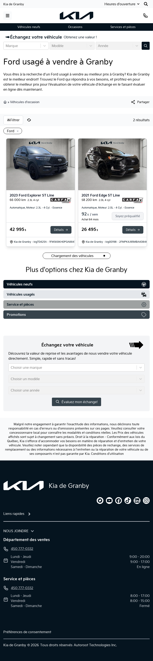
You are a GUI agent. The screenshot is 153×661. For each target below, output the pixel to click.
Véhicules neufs (28, 27)
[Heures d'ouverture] (122, 4)
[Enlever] (16, 131)
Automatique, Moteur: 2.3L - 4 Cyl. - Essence (36, 207)
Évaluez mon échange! (76, 401)
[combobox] (6, 45)
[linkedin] (137, 500)
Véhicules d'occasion (25, 102)
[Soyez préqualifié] (129, 216)
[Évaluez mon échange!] (146, 46)
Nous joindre (16, 531)
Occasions (75, 27)
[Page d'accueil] (23, 485)
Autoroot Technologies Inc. (95, 645)
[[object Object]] (140, 102)
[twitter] (100, 500)
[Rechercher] (146, 4)
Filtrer (13, 120)
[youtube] (109, 500)
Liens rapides (13, 513)
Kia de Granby (13, 4)
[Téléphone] (145, 15)
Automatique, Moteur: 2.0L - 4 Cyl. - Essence (108, 207)
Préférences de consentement (27, 632)
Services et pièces (123, 27)
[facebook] (118, 500)
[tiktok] (127, 500)
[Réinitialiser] (29, 120)
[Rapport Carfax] (60, 200)
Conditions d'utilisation (107, 454)
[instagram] (146, 500)
